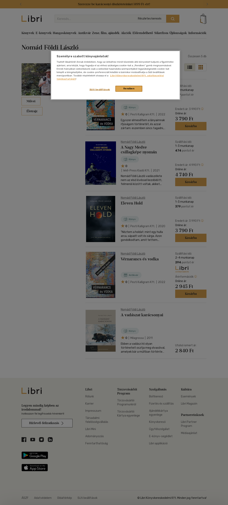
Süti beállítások (99, 89)
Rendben (129, 88)
